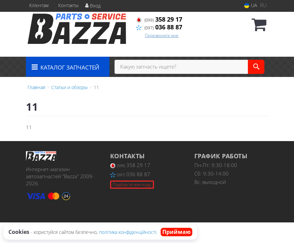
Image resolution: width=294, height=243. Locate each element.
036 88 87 (159, 27)
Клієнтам (38, 5)
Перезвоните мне (161, 35)
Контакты (68, 5)
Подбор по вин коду (132, 184)
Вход (93, 5)
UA (250, 5)
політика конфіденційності (127, 232)
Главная (36, 87)
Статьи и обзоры (69, 87)
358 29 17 (159, 19)
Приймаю (176, 232)
